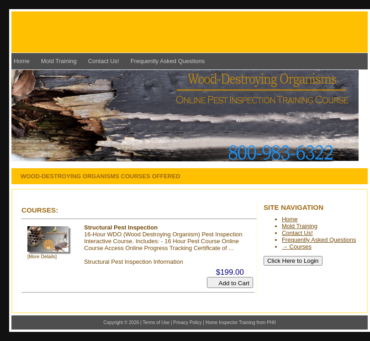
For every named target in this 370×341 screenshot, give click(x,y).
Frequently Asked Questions (168, 61)
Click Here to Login (293, 260)
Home (22, 61)
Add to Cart (230, 282)
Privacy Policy (187, 322)
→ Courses (297, 246)
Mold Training (59, 61)
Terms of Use (156, 322)
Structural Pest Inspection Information (133, 261)
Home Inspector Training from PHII (241, 322)
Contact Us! (103, 61)
